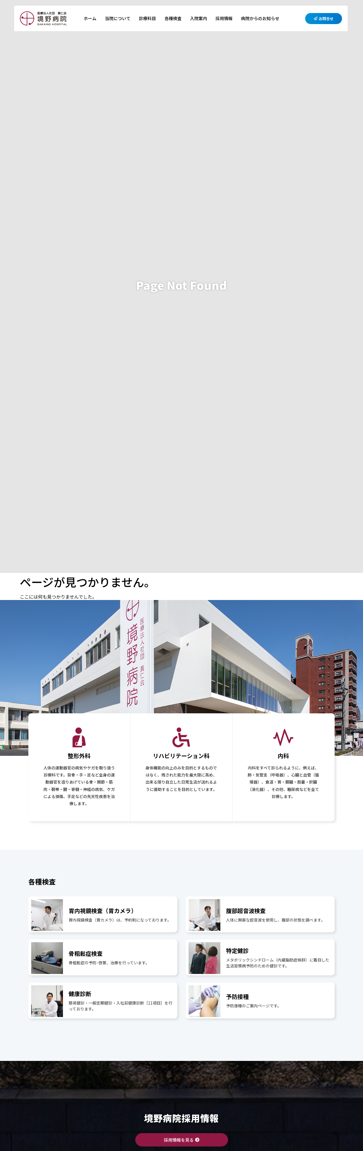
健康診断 (80, 994)
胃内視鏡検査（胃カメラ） (103, 911)
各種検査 (173, 18)
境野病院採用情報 (181, 1117)
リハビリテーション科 (181, 756)
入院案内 (198, 18)
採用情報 (224, 18)
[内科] (283, 737)
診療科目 (147, 18)
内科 (283, 756)
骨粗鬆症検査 (86, 953)
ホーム (90, 18)
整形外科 (79, 756)
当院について (117, 18)
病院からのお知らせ (260, 18)
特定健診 (237, 950)
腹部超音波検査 (246, 911)
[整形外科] (79, 737)
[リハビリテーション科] (181, 737)
